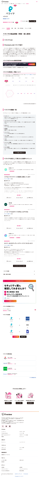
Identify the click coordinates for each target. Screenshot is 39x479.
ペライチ (24, 3)
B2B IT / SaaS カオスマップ (5, 434)
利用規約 (2, 467)
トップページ (3, 431)
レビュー (3, 28)
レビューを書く (33, 21)
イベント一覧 (22, 433)
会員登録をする (8, 402)
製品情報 (8, 28)
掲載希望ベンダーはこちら (5, 454)
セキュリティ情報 (28, 28)
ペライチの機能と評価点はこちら (19, 152)
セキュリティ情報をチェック (10, 301)
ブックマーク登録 (25, 21)
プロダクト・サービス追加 (24, 434)
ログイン (21, 449)
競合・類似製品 (20, 28)
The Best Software (4, 433)
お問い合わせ (22, 460)
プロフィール (3, 447)
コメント (9, 197)
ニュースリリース (22, 442)
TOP (2, 3)
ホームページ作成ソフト (18, 3)
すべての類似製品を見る (33, 377)
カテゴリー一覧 (22, 431)
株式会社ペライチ (6, 18)
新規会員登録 (3, 449)
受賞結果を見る (31, 64)
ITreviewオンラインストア (19, 476)
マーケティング (6, 3)
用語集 (2, 436)
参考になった (30, 197)
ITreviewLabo (26, 473)
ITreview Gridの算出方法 (5, 470)
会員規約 (21, 467)
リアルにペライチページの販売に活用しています (17, 177)
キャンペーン (3, 442)
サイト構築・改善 (11, 3)
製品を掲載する (30, 402)
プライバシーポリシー (4, 468)
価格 (12, 28)
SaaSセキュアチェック (18, 473)
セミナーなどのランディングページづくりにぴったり (18, 243)
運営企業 (2, 461)
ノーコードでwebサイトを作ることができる (16, 212)
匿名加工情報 (22, 470)
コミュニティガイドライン (24, 468)
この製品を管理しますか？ (19, 280)
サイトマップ (22, 436)
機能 (15, 28)
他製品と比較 (23, 336)
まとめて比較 (16, 336)
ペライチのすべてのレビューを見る (19, 265)
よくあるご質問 (3, 460)
